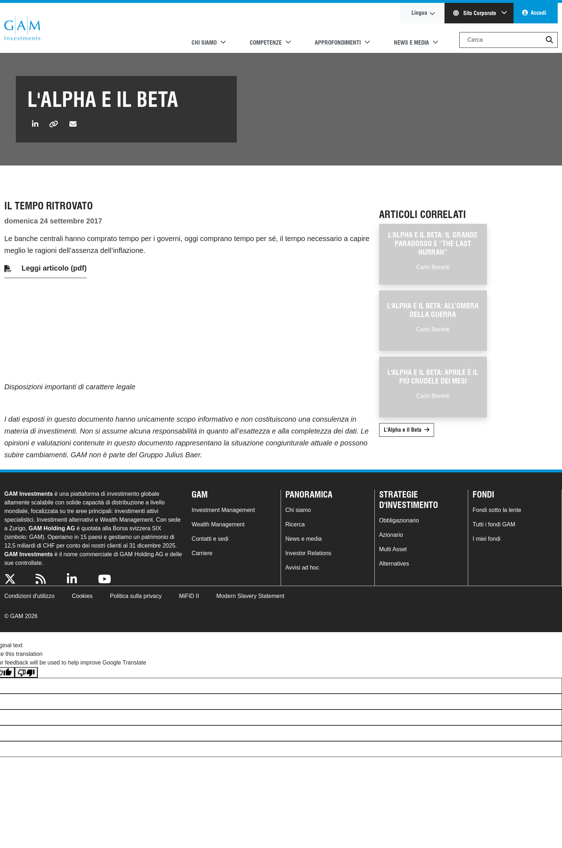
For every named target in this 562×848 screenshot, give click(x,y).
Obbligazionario (399, 520)
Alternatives (394, 564)
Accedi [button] (538, 12)
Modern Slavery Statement (250, 596)
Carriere (202, 553)
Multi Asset (393, 549)
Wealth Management (218, 524)
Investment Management (223, 510)
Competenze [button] (266, 42)
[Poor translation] (26, 672)
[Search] (508, 40)
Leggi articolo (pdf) (54, 268)
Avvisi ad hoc (302, 567)
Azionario (391, 535)
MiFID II (189, 596)
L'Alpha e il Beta (403, 429)
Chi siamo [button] (204, 42)
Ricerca (295, 524)
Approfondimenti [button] (338, 42)
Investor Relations (308, 553)
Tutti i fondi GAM (494, 524)
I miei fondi (486, 539)
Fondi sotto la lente (497, 510)
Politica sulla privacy (136, 596)
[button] (549, 40)
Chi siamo (298, 510)
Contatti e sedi (210, 539)
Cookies (82, 596)
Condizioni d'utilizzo (29, 596)
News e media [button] (411, 42)
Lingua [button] (419, 12)
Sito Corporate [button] (475, 13)
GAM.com (22, 28)
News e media (303, 539)
